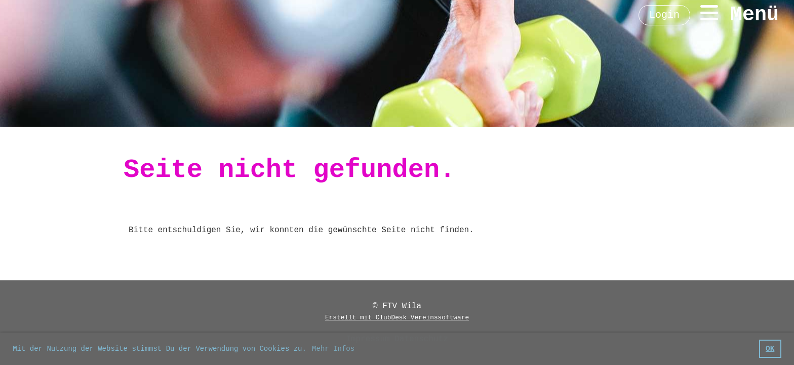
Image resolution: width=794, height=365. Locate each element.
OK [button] (770, 349)
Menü (739, 14)
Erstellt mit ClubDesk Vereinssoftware (397, 317)
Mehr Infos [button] (333, 349)
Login (664, 15)
